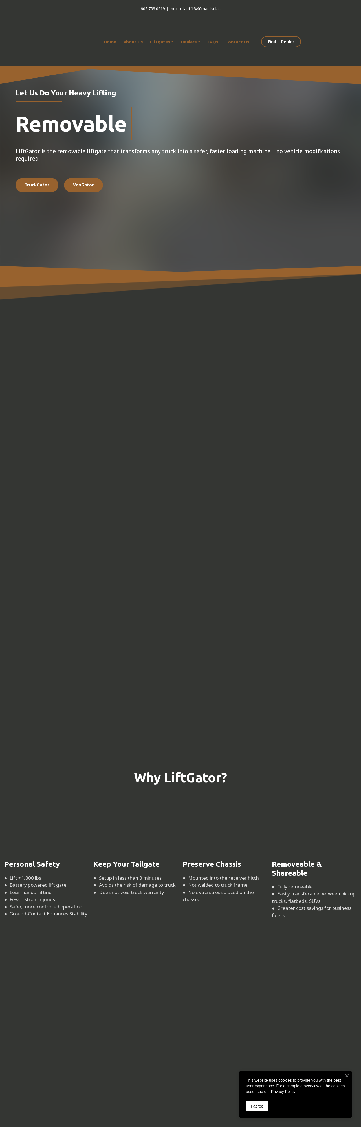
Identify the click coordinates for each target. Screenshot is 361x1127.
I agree (257, 1106)
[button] (281, 42)
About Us (133, 42)
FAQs (213, 42)
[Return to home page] (54, 41)
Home (110, 42)
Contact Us (237, 42)
